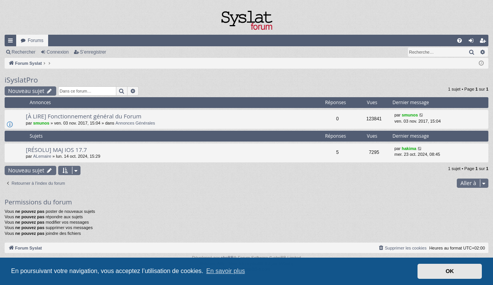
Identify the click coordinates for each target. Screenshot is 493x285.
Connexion (58, 52)
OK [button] (450, 271)
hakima (409, 148)
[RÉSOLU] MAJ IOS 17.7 (56, 149)
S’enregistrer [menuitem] (484, 42)
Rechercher (23, 52)
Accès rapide (12, 42)
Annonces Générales (135, 123)
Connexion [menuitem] (473, 42)
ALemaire (42, 156)
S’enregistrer (93, 52)
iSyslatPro (21, 80)
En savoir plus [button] (225, 271)
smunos (41, 123)
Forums (36, 40)
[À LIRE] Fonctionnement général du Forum (83, 116)
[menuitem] (459, 40)
